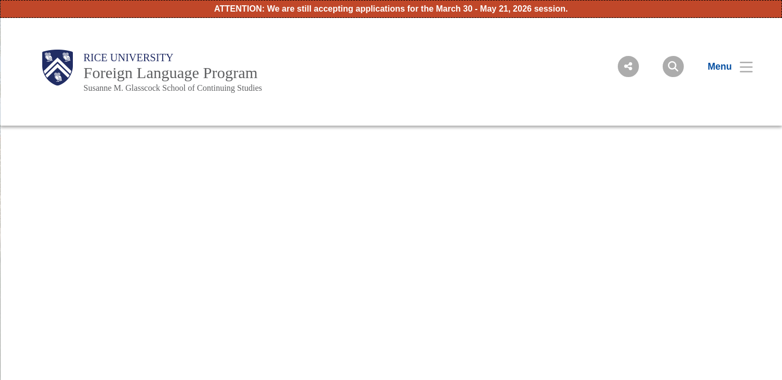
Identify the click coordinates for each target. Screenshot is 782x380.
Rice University (128, 57)
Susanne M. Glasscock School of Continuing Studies (172, 87)
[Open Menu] (724, 66)
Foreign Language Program (170, 72)
